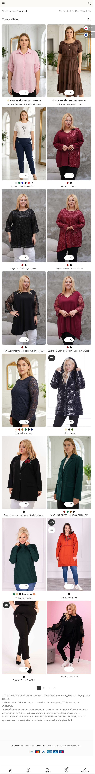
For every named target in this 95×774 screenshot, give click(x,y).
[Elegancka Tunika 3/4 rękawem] (24, 225)
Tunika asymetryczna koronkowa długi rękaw (24, 351)
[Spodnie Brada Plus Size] (24, 640)
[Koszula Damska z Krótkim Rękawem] (24, 60)
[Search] (89, 3)
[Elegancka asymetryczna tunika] (69, 225)
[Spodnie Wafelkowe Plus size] (24, 143)
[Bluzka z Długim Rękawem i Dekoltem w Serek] (69, 308)
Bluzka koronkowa (24, 436)
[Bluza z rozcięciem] (69, 557)
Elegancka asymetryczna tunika (69, 268)
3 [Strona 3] (49, 691)
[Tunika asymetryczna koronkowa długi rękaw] (24, 308)
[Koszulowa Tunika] (69, 143)
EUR (88, 34)
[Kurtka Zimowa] (69, 393)
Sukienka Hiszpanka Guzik (69, 104)
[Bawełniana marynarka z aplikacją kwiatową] (24, 475)
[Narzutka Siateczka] (69, 640)
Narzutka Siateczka (69, 679)
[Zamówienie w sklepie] (89, 19)
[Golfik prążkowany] (24, 557)
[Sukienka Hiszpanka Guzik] (69, 60)
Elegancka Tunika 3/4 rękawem (24, 268)
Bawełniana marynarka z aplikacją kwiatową (24, 518)
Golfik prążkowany (24, 601)
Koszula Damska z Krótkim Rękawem (24, 104)
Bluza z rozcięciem (69, 600)
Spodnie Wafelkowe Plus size (24, 186)
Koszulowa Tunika (69, 186)
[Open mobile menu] (3, 3)
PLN (88, 28)
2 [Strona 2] (44, 691)
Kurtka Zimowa (69, 436)
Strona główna (9, 11)
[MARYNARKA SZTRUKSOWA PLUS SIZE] (69, 475)
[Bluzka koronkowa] (24, 393)
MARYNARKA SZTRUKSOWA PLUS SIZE (69, 518)
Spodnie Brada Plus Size (24, 683)
